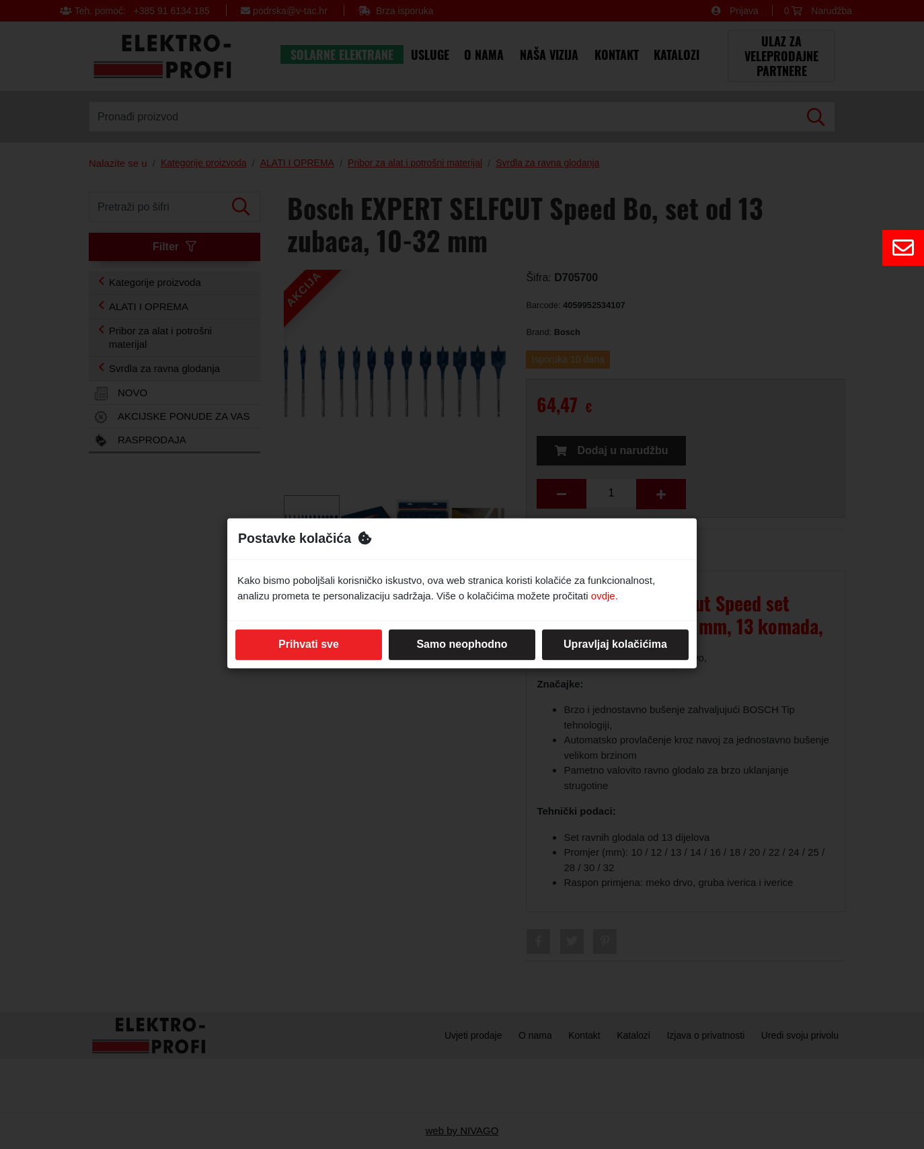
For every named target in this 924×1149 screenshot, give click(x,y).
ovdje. (604, 595)
